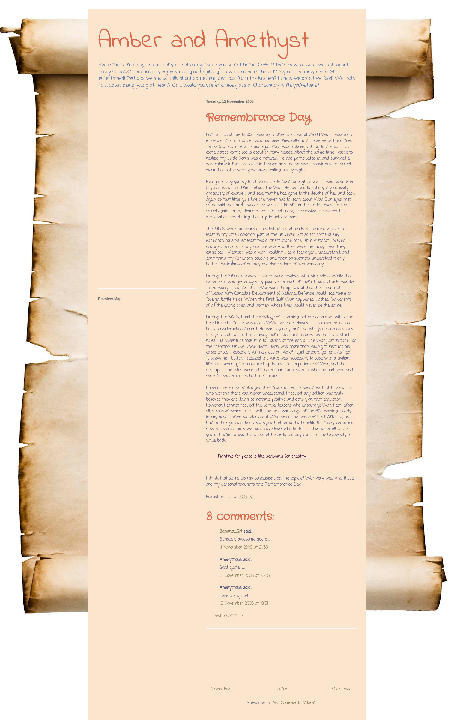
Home (282, 689)
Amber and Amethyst (203, 41)
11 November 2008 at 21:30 (244, 547)
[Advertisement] (281, 655)
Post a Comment (229, 616)
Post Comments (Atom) (293, 703)
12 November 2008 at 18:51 (244, 604)
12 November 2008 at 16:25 (245, 576)
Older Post (341, 689)
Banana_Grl (231, 532)
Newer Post (221, 689)
